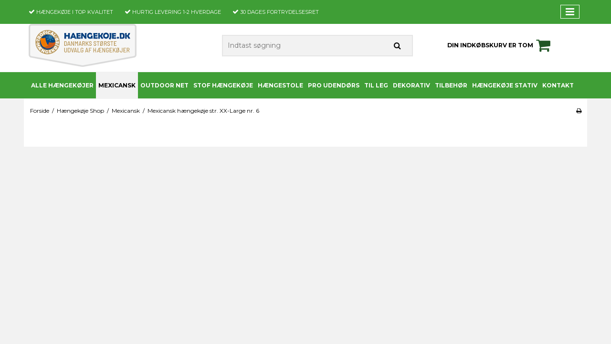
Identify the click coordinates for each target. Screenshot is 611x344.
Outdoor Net (164, 85)
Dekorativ (411, 85)
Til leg (376, 85)
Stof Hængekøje (223, 85)
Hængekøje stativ (504, 85)
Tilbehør (451, 85)
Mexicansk (117, 85)
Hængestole (280, 85)
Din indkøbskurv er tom (500, 45)
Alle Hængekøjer (62, 85)
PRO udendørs (333, 85)
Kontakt (558, 85)
